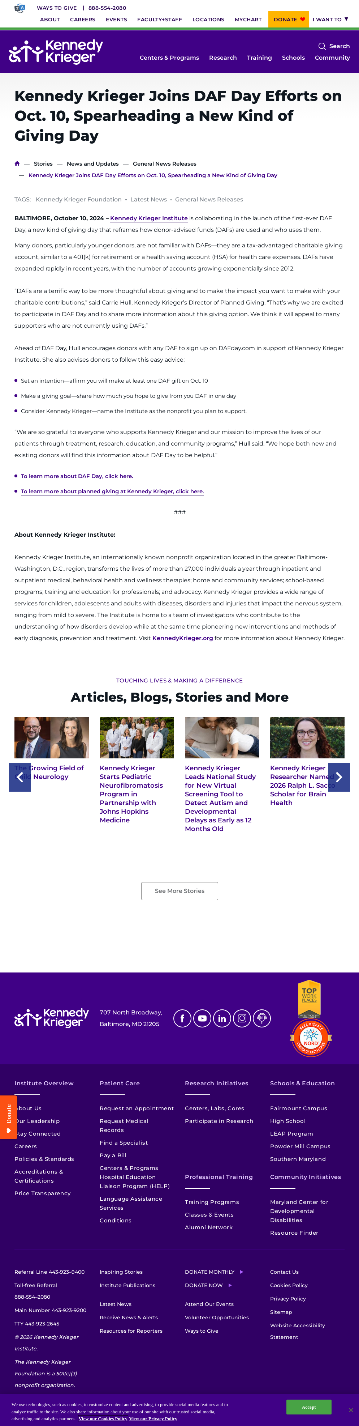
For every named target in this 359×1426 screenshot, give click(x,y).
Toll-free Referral (35, 1292)
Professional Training (219, 1177)
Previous (20, 777)
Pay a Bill (113, 1155)
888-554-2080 (107, 8)
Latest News (115, 1304)
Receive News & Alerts (129, 1317)
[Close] (351, 1410)
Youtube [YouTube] (202, 1018)
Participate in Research (219, 1121)
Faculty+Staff (159, 19)
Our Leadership (37, 1121)
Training (259, 57)
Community (332, 57)
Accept (309, 1407)
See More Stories (179, 890)
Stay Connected (37, 1133)
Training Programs (212, 1202)
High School (288, 1121)
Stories (43, 163)
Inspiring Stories (121, 1272)
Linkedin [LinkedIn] (222, 1018)
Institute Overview (44, 1083)
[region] (179, 1410)
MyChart (248, 19)
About (50, 19)
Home (17, 163)
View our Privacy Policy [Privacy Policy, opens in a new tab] (153, 1418)
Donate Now (204, 1285)
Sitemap (281, 1312)
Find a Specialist (124, 1142)
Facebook (182, 1018)
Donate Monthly (209, 1272)
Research (223, 57)
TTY (36, 1323)
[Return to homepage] (56, 52)
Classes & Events (209, 1214)
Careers (83, 19)
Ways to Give (57, 8)
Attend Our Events (209, 1304)
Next (339, 777)
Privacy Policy (288, 1298)
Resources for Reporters (131, 1331)
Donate (285, 19)
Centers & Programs (169, 57)
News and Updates (93, 163)
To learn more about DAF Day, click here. (77, 476)
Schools (293, 57)
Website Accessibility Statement (297, 1331)
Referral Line (49, 1272)
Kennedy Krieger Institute (149, 218)
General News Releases (164, 163)
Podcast (262, 1018)
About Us (28, 1108)
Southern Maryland (298, 1158)
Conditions (116, 1220)
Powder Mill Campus (300, 1146)
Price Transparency (42, 1193)
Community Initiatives (305, 1177)
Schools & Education (302, 1083)
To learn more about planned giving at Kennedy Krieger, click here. (112, 491)
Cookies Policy (289, 1285)
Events (116, 19)
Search (339, 46)
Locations (209, 19)
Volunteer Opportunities (217, 1317)
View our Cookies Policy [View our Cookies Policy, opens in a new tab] (103, 1418)
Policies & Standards (44, 1158)
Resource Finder (294, 1232)
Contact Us (284, 1272)
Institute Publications (127, 1285)
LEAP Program (291, 1133)
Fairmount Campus (299, 1108)
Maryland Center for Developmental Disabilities (299, 1211)
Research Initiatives (216, 1083)
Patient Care (120, 1083)
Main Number (50, 1310)
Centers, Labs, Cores (215, 1108)
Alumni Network (209, 1227)
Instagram (242, 1018)
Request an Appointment (137, 1108)
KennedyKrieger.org (182, 638)
